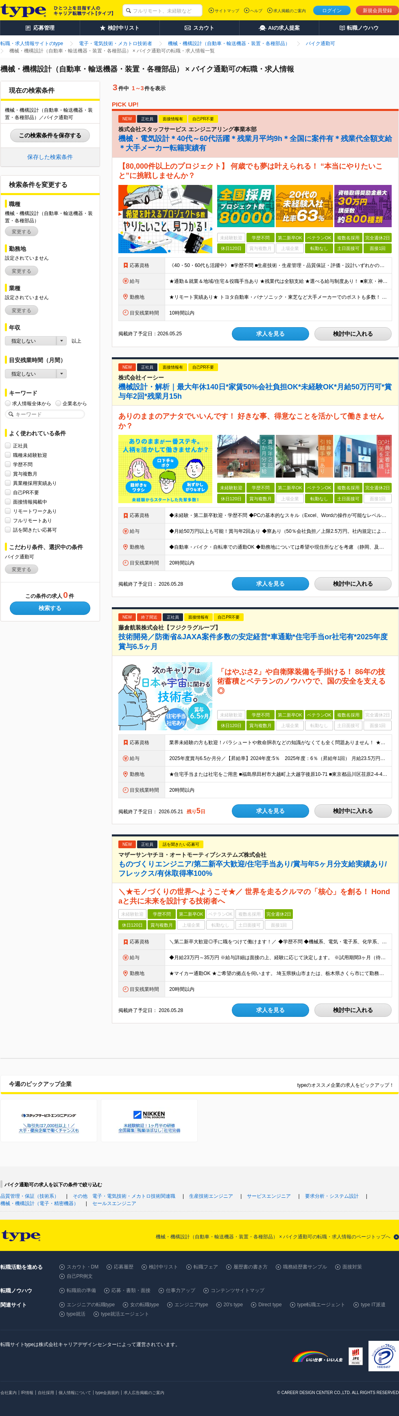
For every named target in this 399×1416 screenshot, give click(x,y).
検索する (50, 608)
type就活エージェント (125, 1314)
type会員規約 (108, 1392)
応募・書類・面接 (130, 1290)
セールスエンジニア (114, 1203)
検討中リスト (163, 1267)
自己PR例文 (80, 1276)
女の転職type (144, 1304)
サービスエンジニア (269, 1196)
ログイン (332, 10)
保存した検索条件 (50, 157)
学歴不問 (23, 464)
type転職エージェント (321, 1304)
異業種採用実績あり (35, 483)
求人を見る (270, 333)
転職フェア (206, 1267)
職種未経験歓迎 (30, 455)
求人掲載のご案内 (289, 11)
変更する (21, 232)
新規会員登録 (377, 10)
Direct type (269, 1304)
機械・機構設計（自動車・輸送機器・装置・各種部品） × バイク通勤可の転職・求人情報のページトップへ (273, 1237)
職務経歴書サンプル (305, 1267)
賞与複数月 (25, 474)
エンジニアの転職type (91, 1304)
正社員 (20, 446)
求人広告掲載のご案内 (144, 1392)
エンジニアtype (191, 1304)
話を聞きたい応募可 (35, 530)
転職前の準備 (81, 1290)
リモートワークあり (35, 511)
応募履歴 (123, 1267)
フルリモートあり (32, 520)
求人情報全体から (31, 403)
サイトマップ (227, 11)
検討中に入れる (353, 333)
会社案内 (8, 1392)
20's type (233, 1304)
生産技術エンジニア (211, 1196)
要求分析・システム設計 (332, 1196)
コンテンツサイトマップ (237, 1290)
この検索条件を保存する (50, 135)
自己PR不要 (26, 492)
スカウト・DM (83, 1267)
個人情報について (75, 1392)
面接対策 (352, 1267)
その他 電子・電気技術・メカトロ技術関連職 (124, 1196)
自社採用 (46, 1392)
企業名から (75, 403)
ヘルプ (256, 11)
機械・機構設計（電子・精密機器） (39, 1203)
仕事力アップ (180, 1290)
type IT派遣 (373, 1304)
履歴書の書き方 (250, 1267)
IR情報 (27, 1392)
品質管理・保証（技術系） (29, 1196)
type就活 (76, 1314)
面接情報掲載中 (30, 502)
